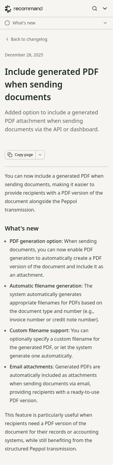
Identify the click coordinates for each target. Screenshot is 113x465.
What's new (22, 228)
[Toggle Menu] (105, 8)
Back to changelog (26, 39)
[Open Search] (94, 8)
